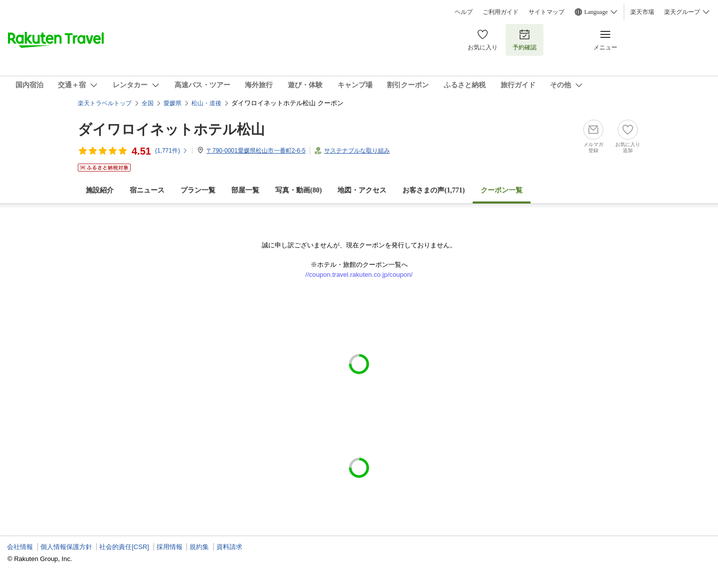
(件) (171, 151)
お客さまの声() (433, 190)
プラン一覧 (197, 190)
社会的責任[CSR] (124, 547)
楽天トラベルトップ (105, 103)
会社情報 (20, 547)
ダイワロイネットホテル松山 (171, 129)
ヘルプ (464, 11)
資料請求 (229, 547)
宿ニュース (147, 190)
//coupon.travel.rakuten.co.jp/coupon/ (359, 274)
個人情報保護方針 (66, 547)
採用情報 (169, 547)
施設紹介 (100, 190)
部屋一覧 (245, 190)
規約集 (199, 547)
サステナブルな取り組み (357, 150)
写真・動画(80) (298, 190)
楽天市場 (642, 11)
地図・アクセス (362, 190)
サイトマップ (546, 11)
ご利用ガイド (501, 11)
